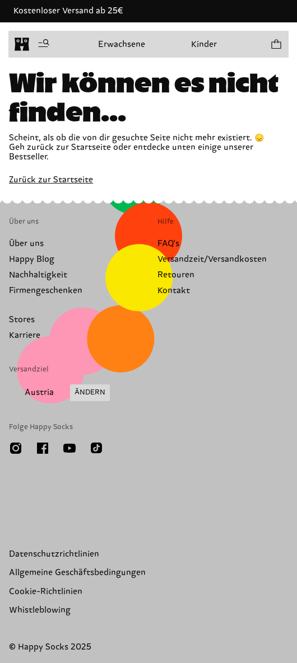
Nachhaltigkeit (38, 275)
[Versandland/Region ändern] (59, 392)
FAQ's (168, 243)
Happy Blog (31, 259)
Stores (22, 320)
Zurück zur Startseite (51, 180)
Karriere (24, 335)
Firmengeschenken (45, 290)
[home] (22, 44)
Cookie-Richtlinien (45, 591)
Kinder (204, 44)
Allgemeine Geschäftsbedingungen (77, 572)
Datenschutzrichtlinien (54, 554)
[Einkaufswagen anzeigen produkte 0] (276, 44)
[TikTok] (96, 448)
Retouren (175, 275)
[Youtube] (69, 448)
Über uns (26, 243)
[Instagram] (15, 448)
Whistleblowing (40, 610)
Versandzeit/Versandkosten (212, 259)
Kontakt (173, 290)
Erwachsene (121, 44)
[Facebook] (42, 448)
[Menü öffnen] (43, 44)
